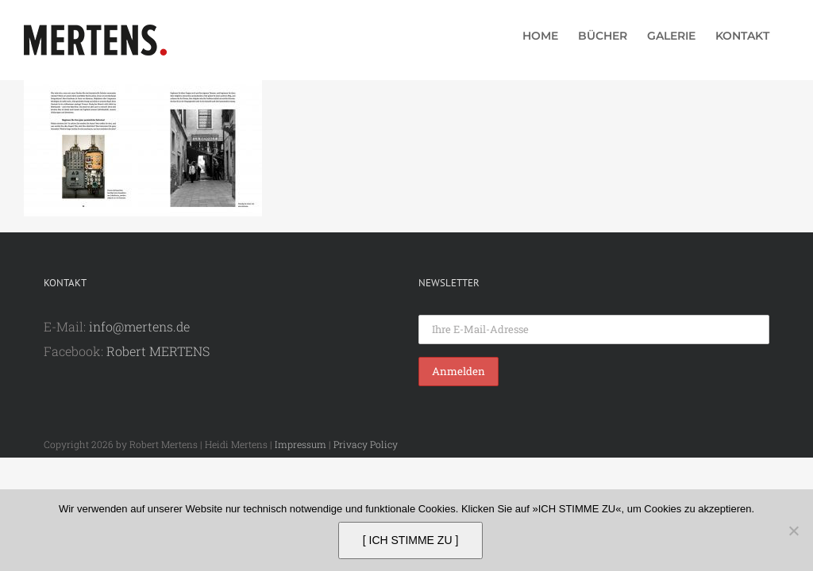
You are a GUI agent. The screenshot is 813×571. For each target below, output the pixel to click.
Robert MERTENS (158, 351)
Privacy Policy (365, 444)
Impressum (300, 444)
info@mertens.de (139, 326)
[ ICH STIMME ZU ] (411, 540)
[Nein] (793, 530)
